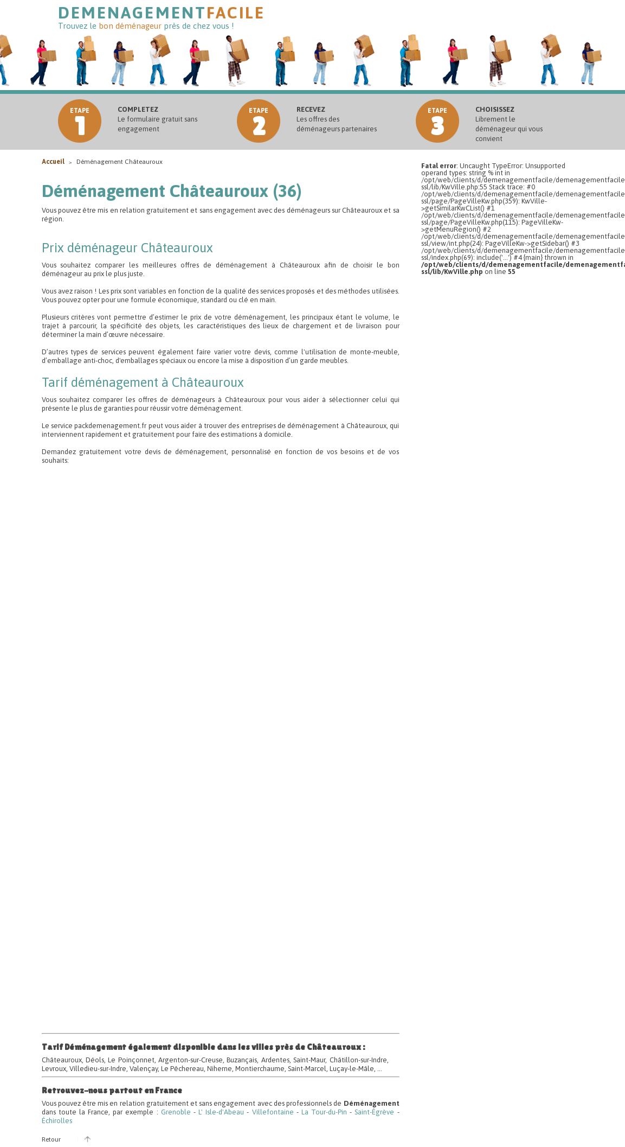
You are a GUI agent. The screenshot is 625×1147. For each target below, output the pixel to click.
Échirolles (57, 1121)
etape (79, 124)
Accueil (54, 161)
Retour (51, 1139)
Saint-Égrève (374, 1112)
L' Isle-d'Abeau (221, 1112)
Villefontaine (273, 1112)
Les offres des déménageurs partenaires (337, 119)
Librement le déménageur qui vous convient (509, 124)
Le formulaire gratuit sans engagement (157, 119)
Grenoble (176, 1112)
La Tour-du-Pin (324, 1112)
